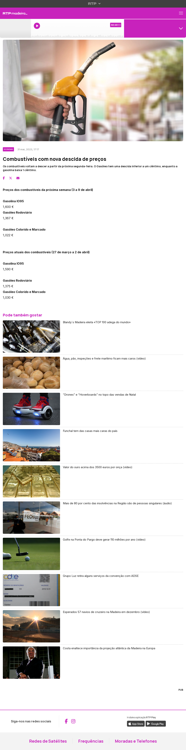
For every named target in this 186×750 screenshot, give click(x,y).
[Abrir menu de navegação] (182, 13)
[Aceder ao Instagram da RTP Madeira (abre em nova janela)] (73, 721)
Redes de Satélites (48, 741)
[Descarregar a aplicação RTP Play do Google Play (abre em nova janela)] (155, 723)
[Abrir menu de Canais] (155, 28)
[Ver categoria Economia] (9, 149)
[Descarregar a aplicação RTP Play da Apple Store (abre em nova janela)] (136, 723)
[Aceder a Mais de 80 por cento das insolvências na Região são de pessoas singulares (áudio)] (93, 518)
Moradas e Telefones (136, 741)
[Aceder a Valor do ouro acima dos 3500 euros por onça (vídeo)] (93, 481)
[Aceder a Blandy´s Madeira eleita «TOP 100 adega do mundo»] (93, 336)
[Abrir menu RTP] (93, 3)
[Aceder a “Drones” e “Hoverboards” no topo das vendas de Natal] (93, 409)
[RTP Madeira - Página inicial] (15, 13)
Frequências (90, 741)
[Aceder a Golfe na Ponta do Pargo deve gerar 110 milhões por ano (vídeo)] (93, 554)
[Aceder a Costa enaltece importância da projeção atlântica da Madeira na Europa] (93, 663)
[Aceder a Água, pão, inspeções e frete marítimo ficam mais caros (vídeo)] (93, 373)
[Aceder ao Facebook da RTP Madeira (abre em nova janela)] (66, 721)
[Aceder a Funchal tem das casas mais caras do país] (93, 445)
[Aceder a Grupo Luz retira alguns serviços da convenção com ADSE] (93, 590)
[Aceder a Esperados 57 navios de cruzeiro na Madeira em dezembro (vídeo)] (93, 626)
